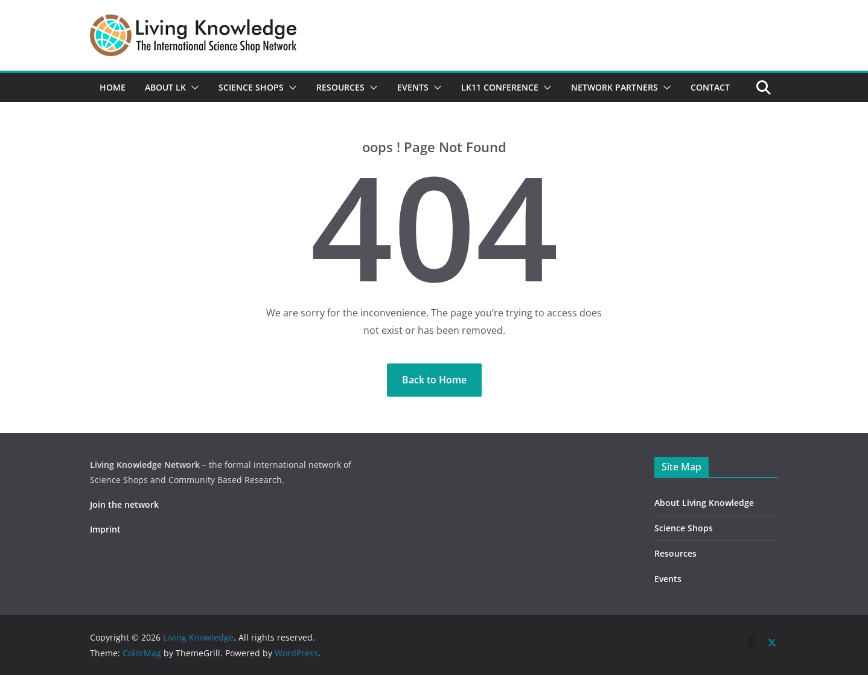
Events (413, 87)
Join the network (124, 504)
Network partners (614, 87)
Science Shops (251, 87)
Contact (710, 87)
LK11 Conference (499, 87)
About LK (165, 87)
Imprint (105, 529)
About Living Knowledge (704, 502)
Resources (340, 87)
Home (113, 87)
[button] (192, 87)
